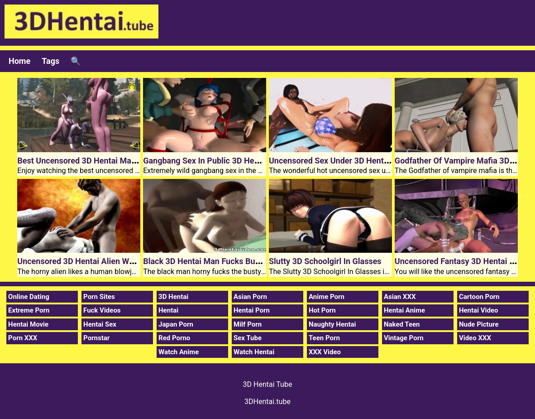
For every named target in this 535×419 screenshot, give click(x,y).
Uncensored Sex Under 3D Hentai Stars (340, 160)
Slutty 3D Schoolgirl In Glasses (325, 261)
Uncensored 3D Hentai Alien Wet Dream (89, 261)
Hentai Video (478, 310)
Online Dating (28, 297)
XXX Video (325, 352)
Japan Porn (175, 324)
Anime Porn (326, 297)
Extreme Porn (28, 310)
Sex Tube (248, 338)
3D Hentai (173, 297)
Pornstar (96, 338)
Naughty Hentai (332, 324)
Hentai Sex (99, 324)
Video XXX (475, 338)
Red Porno (174, 338)
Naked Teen (402, 324)
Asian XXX (400, 297)
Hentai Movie (28, 324)
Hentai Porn (252, 310)
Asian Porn (250, 297)
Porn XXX (22, 338)
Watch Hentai (254, 352)
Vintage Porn (404, 338)
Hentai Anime (404, 310)
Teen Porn (324, 338)
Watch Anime (178, 352)
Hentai (168, 310)
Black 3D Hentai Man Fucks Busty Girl (212, 261)
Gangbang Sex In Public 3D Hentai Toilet (216, 160)
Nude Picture (479, 324)
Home (19, 61)
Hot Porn (322, 310)
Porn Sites (99, 297)
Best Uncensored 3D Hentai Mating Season (95, 160)
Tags (50, 61)
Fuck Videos (102, 310)
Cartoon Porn (479, 297)
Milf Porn (248, 324)
